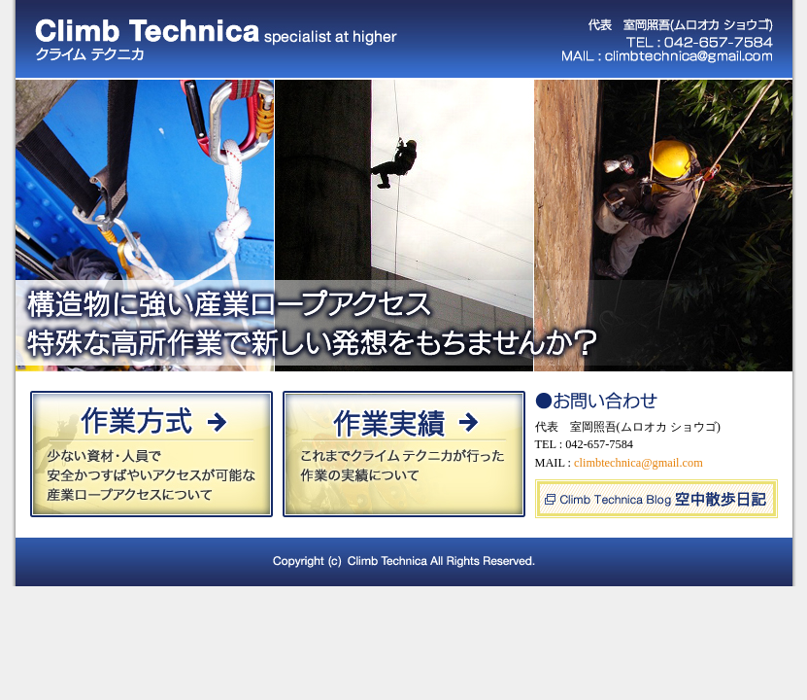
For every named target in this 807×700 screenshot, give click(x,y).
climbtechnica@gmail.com (638, 463)
